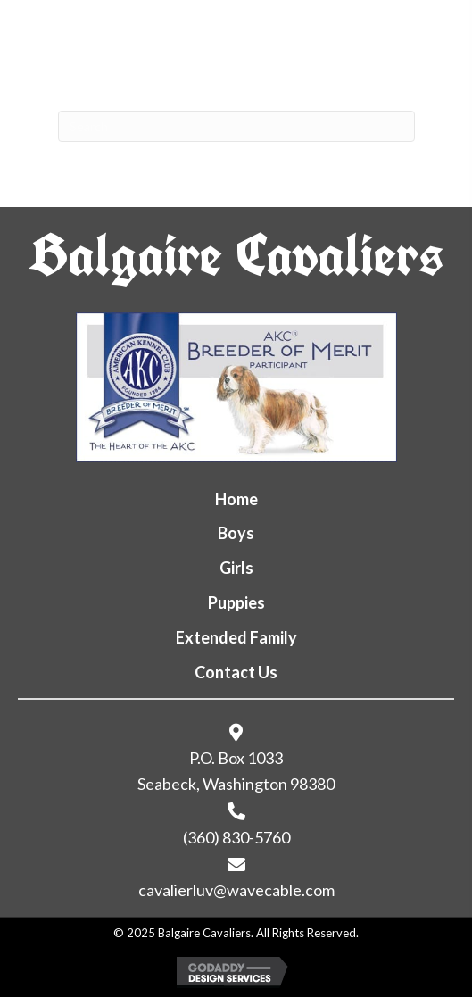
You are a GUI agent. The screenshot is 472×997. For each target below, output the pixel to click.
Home (236, 499)
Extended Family (236, 637)
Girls (236, 567)
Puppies (236, 602)
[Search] (236, 126)
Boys (236, 533)
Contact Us (236, 672)
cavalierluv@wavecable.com (236, 890)
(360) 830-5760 (236, 837)
